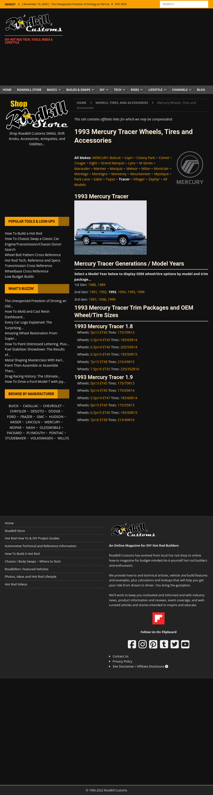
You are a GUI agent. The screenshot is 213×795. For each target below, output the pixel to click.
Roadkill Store (29, 90)
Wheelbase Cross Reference (26, 271)
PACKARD (14, 433)
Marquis (116, 168)
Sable (98, 179)
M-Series (146, 163)
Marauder (82, 168)
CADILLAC (30, 406)
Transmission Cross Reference (28, 265)
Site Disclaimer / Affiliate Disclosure (140, 666)
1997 (92, 299)
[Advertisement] (143, 47)
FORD (11, 416)
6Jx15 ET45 (98, 405)
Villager (139, 179)
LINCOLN (33, 422)
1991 (93, 292)
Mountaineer (140, 174)
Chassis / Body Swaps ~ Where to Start (33, 561)
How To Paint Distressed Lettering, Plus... (37, 344)
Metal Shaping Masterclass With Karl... (34, 360)
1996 (140, 292)
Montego (81, 174)
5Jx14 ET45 (98, 390)
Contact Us (121, 656)
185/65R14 (128, 340)
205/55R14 (128, 347)
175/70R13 (126, 332)
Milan (146, 168)
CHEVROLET (52, 406)
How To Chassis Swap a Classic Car (32, 238)
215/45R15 (126, 361)
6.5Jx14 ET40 (100, 347)
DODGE (54, 411)
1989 (101, 284)
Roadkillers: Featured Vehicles (26, 569)
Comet (164, 157)
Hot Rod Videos (16, 584)
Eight (93, 163)
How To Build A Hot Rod (22, 553)
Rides (135, 90)
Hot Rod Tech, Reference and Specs (32, 260)
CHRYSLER (18, 411)
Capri (128, 157)
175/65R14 (126, 390)
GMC (41, 416)
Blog (201, 90)
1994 (122, 292)
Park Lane (82, 179)
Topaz (110, 179)
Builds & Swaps (78, 90)
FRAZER (26, 416)
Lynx (131, 163)
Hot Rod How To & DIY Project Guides (32, 538)
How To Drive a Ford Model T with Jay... (35, 381)
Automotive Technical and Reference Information (40, 546)
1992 (103, 292)
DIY (102, 90)
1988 (92, 284)
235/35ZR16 (129, 369)
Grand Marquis (112, 163)
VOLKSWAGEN (42, 438)
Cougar (80, 163)
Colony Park (145, 157)
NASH (30, 427)
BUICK (14, 406)
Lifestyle (155, 90)
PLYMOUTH (36, 433)
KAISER (15, 422)
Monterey (118, 174)
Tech (118, 90)
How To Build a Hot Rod (23, 233)
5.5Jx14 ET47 (100, 398)
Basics (52, 90)
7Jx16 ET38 (98, 419)
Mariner (100, 168)
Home (7, 90)
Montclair (161, 168)
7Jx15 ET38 (98, 361)
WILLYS (63, 438)
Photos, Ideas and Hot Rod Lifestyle (30, 576)
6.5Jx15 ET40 (100, 354)
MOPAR (15, 427)
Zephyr (154, 179)
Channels (180, 90)
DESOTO (37, 411)
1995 (131, 292)
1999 (112, 299)
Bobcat (115, 157)
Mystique (161, 174)
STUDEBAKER (15, 438)
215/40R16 (126, 419)
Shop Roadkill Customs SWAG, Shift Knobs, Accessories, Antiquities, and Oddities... (37, 138)
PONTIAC (56, 433)
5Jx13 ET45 (98, 332)
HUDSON (56, 416)
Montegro (100, 174)
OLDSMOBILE (50, 427)
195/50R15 (128, 354)
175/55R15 (126, 405)
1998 (102, 299)
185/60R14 (128, 398)
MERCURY (100, 157)
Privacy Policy (122, 661)
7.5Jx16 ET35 (100, 369)
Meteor (132, 168)
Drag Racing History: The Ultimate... (32, 376)
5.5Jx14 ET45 (100, 340)
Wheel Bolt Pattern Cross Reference (33, 254)
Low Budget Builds (19, 276)
